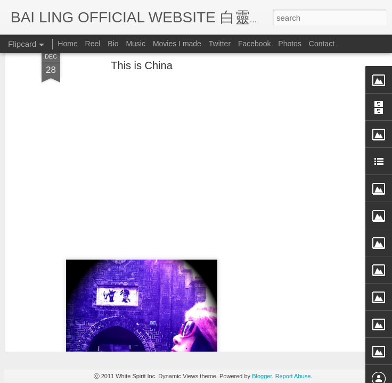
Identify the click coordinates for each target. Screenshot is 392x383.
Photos (289, 43)
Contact (321, 43)
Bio (113, 43)
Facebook (254, 43)
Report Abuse (293, 376)
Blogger (262, 376)
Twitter (220, 43)
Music (135, 43)
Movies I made (177, 43)
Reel (93, 43)
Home (67, 43)
